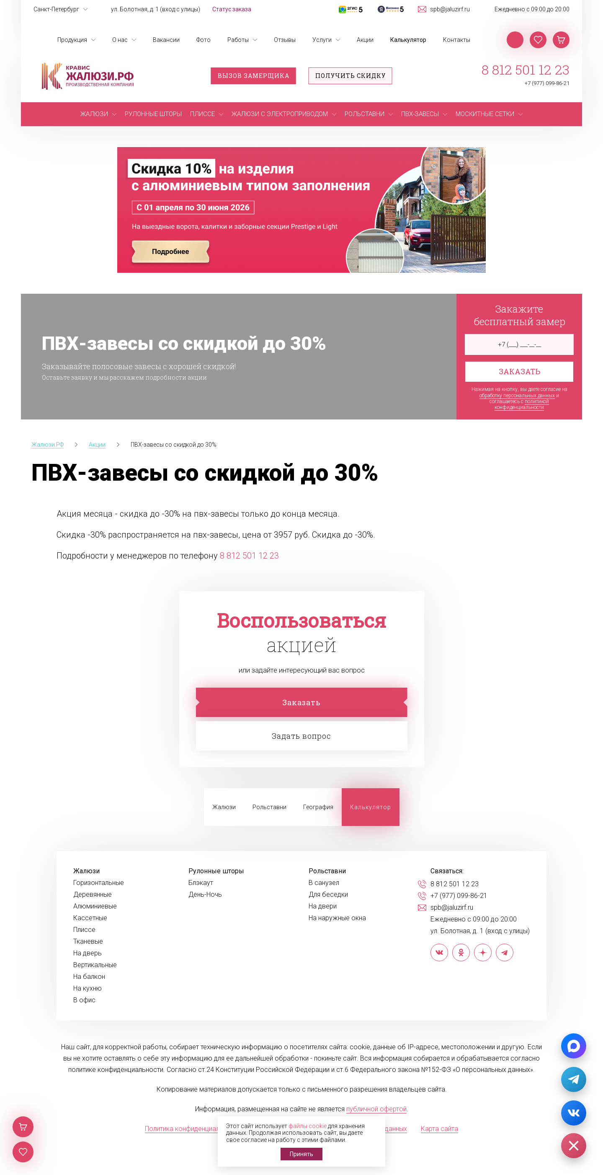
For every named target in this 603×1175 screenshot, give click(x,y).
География (318, 807)
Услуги (322, 39)
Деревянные (92, 894)
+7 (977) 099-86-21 (547, 83)
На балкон (89, 976)
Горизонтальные (98, 883)
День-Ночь (205, 894)
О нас (120, 39)
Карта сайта (439, 1129)
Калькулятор (408, 39)
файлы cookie (308, 1126)
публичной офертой (376, 1109)
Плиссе (84, 930)
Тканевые (88, 941)
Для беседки (328, 894)
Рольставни (269, 807)
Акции (365, 39)
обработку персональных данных (517, 396)
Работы (238, 39)
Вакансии (166, 39)
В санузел (324, 883)
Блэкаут (200, 883)
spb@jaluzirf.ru (450, 9)
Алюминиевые (95, 906)
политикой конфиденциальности (522, 404)
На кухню (87, 988)
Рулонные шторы (216, 871)
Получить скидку (350, 76)
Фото (203, 39)
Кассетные (90, 918)
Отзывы (285, 39)
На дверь (87, 953)
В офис (84, 1000)
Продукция (72, 39)
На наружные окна (337, 918)
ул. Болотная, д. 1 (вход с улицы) (155, 9)
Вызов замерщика (253, 76)
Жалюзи (224, 807)
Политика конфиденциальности (193, 1129)
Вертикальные (95, 965)
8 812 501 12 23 (526, 69)
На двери (323, 906)
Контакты (456, 39)
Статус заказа (231, 9)
